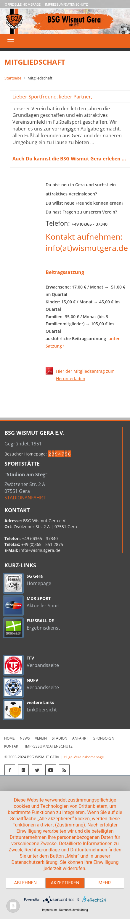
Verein (41, 738)
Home (9, 738)
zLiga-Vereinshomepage (84, 756)
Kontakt (12, 746)
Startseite (12, 78)
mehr (105, 882)
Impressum (49, 910)
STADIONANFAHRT (25, 497)
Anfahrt (80, 738)
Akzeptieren (65, 882)
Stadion (59, 738)
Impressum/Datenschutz (66, 4)
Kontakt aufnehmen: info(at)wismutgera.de (87, 242)
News (25, 738)
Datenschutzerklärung (73, 910)
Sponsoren (103, 738)
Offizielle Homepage (23, 4)
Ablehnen (25, 882)
